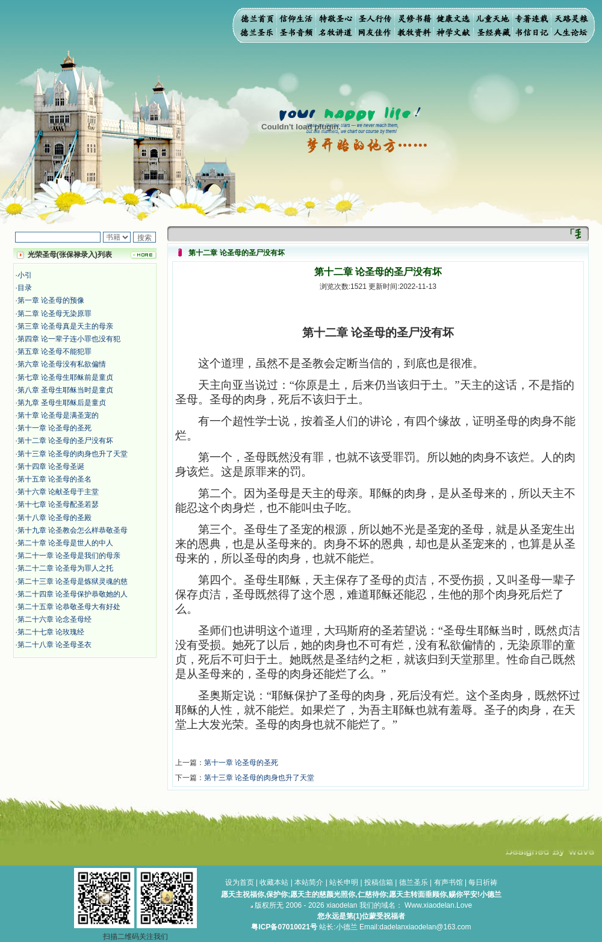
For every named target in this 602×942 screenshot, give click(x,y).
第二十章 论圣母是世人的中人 (65, 543)
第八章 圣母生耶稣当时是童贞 (65, 390)
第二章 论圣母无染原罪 (54, 313)
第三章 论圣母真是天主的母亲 (65, 326)
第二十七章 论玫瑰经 (50, 632)
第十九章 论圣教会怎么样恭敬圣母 (72, 530)
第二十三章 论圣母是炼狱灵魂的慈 (72, 581)
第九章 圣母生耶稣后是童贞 (61, 402)
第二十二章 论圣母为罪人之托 (65, 568)
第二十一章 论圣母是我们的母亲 (68, 555)
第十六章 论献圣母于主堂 (58, 492)
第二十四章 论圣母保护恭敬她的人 (72, 594)
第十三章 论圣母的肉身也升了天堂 (72, 454)
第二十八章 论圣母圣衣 (54, 644)
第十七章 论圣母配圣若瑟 (58, 504)
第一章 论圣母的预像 (50, 300)
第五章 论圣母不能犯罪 (54, 351)
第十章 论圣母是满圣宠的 (58, 415)
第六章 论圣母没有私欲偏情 (61, 364)
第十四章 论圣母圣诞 (50, 466)
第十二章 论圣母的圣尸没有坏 (65, 440)
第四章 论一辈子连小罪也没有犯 (68, 339)
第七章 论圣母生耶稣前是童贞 (65, 377)
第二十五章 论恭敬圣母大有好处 (68, 607)
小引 (24, 275)
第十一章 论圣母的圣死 (54, 428)
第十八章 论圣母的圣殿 (54, 517)
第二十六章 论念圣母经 (54, 619)
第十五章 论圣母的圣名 (54, 479)
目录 (24, 288)
